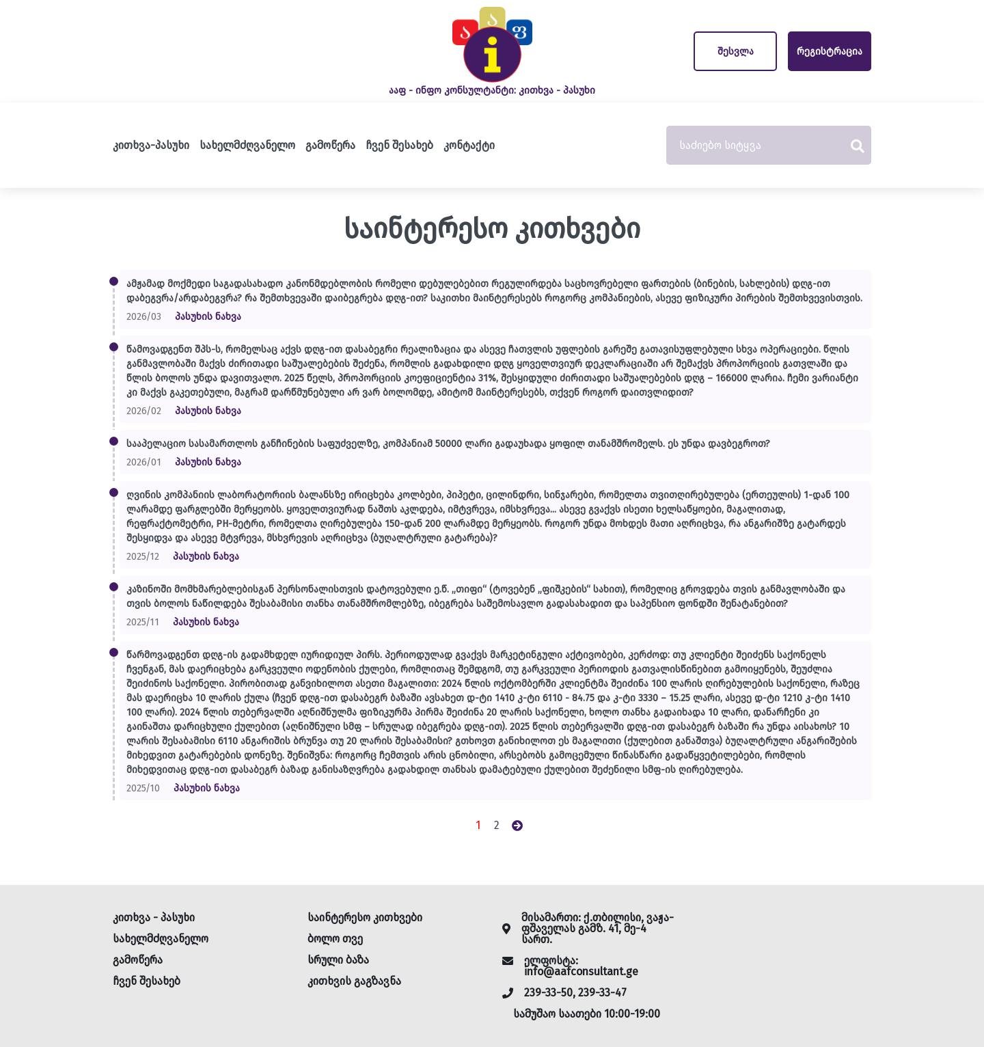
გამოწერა (330, 145)
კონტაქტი (469, 145)
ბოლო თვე (335, 938)
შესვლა (736, 51)
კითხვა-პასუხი (151, 145)
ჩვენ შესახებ (399, 145)
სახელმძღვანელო (247, 145)
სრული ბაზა (338, 959)
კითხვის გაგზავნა (354, 981)
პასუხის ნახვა (208, 317)
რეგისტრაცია (829, 51)
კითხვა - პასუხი (154, 917)
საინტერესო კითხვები (365, 917)
